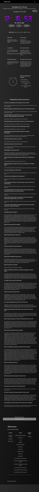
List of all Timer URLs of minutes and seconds (20, 461)
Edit (19, 25)
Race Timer (20, 449)
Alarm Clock (20, 437)
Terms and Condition (10, 436)
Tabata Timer (20, 456)
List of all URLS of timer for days (20, 458)
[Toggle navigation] (34, 1)
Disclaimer (10, 438)
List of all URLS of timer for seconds (20, 472)
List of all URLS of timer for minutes (20, 469)
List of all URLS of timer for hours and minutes (20, 465)
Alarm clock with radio (20, 444)
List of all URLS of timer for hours (20, 467)
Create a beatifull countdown (20, 435)
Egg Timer (20, 453)
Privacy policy (10, 441)
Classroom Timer (20, 451)
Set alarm (12, 25)
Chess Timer (20, 446)
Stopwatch (20, 442)
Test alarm (27, 25)
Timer (20, 440)
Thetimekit (29, 436)
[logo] (7, 2)
